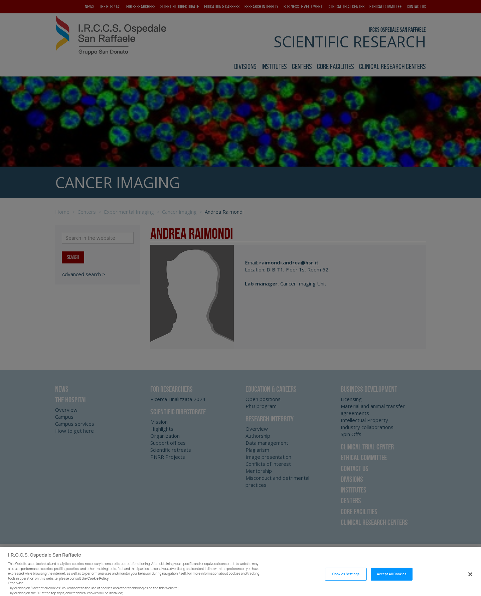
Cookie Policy (98, 585)
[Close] (470, 580)
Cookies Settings (345, 580)
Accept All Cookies (392, 580)
